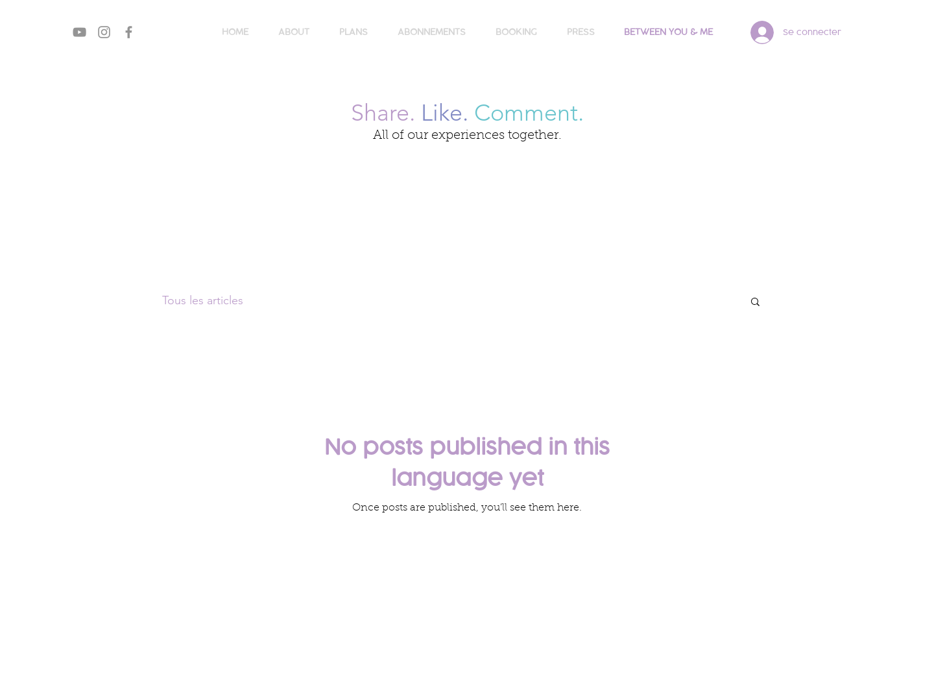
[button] (755, 302)
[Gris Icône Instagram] (104, 32)
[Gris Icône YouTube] (79, 32)
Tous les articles (202, 300)
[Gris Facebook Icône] (129, 32)
